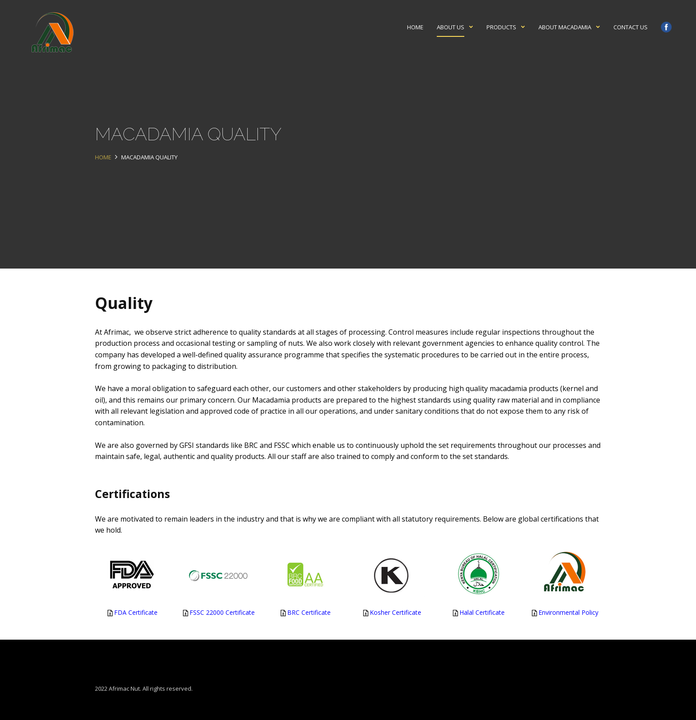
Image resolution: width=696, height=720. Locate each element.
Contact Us (630, 27)
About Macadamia (564, 27)
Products (501, 27)
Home (415, 27)
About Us (450, 27)
